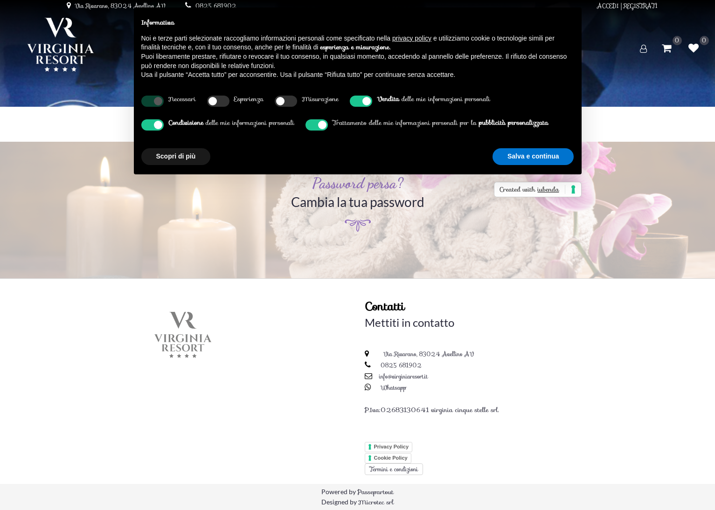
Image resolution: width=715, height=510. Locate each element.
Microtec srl (376, 502)
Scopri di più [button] (176, 156)
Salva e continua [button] (533, 156)
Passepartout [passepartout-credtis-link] (375, 492)
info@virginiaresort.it (403, 376)
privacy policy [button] (411, 38)
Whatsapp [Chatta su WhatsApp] (394, 387)
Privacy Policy (391, 446)
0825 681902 (401, 365)
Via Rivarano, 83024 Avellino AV (427, 354)
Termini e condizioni (394, 469)
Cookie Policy (391, 458)
